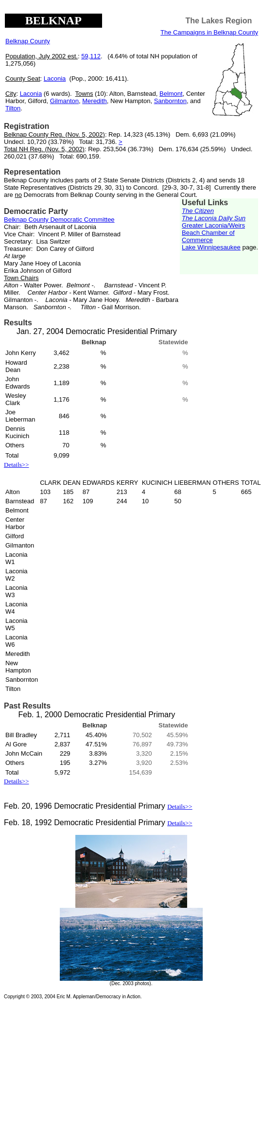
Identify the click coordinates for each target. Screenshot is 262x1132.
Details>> (16, 464)
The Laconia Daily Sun (213, 218)
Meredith (94, 101)
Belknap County (27, 41)
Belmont (171, 93)
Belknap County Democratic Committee (59, 219)
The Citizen (198, 210)
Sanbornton (170, 101)
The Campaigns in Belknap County (209, 32)
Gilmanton (64, 101)
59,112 (91, 56)
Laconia (55, 78)
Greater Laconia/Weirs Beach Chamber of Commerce (213, 233)
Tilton (12, 108)
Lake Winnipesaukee (211, 247)
